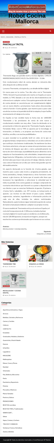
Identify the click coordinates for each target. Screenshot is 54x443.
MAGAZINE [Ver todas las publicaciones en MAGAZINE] (6, 41)
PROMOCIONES (8, 401)
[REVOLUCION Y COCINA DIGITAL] (13, 280)
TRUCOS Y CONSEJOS (10, 424)
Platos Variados (8, 393)
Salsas (5, 416)
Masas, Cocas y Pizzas (10, 363)
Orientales (6, 371)
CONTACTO (7, 329)
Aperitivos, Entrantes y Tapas (13, 310)
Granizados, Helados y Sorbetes (13, 336)
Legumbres (6, 352)
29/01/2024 (13, 266)
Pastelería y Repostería (10, 382)
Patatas (5, 386)
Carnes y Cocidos (8, 321)
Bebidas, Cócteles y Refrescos (13, 317)
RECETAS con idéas (9, 405)
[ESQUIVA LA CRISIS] (40, 253)
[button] (3, 31)
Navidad (5, 367)
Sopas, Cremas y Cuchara (11, 420)
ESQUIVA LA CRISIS (36, 264)
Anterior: (27, 228)
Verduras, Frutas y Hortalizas (12, 428)
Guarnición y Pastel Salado (12, 340)
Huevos (5, 344)
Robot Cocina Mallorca (27, 18)
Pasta (5, 378)
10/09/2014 (14, 47)
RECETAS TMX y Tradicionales (13, 409)
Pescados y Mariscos (10, 390)
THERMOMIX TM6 (9, 264)
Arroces (5, 313)
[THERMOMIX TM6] (13, 253)
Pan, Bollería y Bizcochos (11, 374)
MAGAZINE (7, 355)
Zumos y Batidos (8, 432)
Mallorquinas (7, 359)
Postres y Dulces (8, 397)
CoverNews (37, 440)
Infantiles (6, 348)
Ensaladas (6, 333)
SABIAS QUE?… (8, 412)
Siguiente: (27, 233)
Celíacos (5, 325)
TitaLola (6, 47)
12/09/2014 (39, 266)
